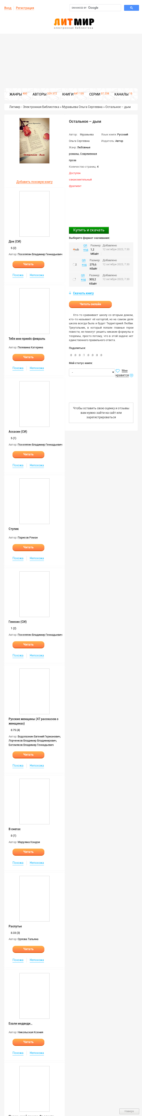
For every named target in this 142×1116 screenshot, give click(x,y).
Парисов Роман (28, 537)
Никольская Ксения (30, 1032)
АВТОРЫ (40, 94)
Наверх (129, 1111)
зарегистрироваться (101, 417)
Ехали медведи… (21, 1023)
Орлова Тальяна (28, 939)
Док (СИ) (15, 241)
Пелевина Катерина (30, 347)
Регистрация (25, 8)
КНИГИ (67, 94)
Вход (7, 8)
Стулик (14, 529)
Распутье (15, 926)
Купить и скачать (89, 230)
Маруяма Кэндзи (29, 842)
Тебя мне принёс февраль (27, 338)
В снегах (14, 829)
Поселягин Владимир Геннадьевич (40, 254)
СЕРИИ (94, 94)
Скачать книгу (83, 293)
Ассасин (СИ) (18, 431)
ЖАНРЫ (15, 94)
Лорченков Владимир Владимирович (32, 740)
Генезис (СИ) (18, 621)
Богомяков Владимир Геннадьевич (31, 744)
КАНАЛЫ (121, 94)
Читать (28, 264)
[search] (95, 8)
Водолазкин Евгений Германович (39, 736)
